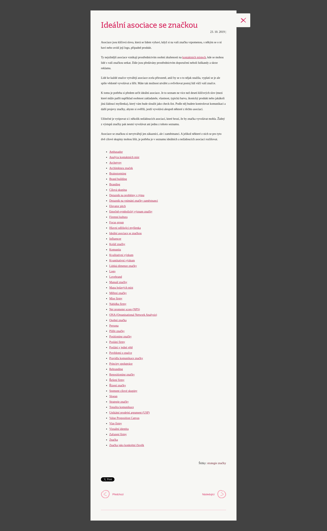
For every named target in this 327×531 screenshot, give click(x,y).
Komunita (115, 249)
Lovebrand (115, 276)
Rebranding (116, 369)
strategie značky (216, 463)
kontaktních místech (194, 57)
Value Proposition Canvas (124, 418)
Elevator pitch (117, 206)
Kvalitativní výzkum (121, 255)
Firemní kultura (118, 217)
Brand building (118, 179)
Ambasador (116, 151)
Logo (112, 271)
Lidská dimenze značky (123, 265)
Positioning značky (120, 336)
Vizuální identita (119, 428)
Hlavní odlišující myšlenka (125, 227)
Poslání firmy (117, 342)
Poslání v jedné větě (121, 347)
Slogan (113, 396)
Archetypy (115, 162)
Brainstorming (117, 173)
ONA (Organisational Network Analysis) (133, 314)
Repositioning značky (122, 374)
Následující (208, 494)
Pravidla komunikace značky (126, 358)
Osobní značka (118, 320)
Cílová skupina (118, 189)
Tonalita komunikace (121, 407)
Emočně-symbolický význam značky (130, 211)
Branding (114, 184)
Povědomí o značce (120, 352)
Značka (113, 439)
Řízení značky (117, 385)
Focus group (116, 222)
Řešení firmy (117, 380)
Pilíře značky (117, 331)
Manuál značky (118, 282)
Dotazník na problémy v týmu (126, 195)
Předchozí (118, 494)
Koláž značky (117, 244)
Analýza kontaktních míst (124, 157)
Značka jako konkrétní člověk (126, 445)
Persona (113, 325)
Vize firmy (115, 423)
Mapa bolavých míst (121, 287)
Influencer (115, 238)
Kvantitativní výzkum (122, 260)
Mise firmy (115, 298)
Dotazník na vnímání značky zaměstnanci (133, 200)
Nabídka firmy (117, 304)
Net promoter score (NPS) (124, 309)
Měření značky (118, 293)
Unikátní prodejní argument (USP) (129, 412)
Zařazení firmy (118, 434)
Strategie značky (119, 401)
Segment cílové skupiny (123, 390)
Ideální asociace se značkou (125, 233)
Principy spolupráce (121, 363)
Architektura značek (121, 168)
